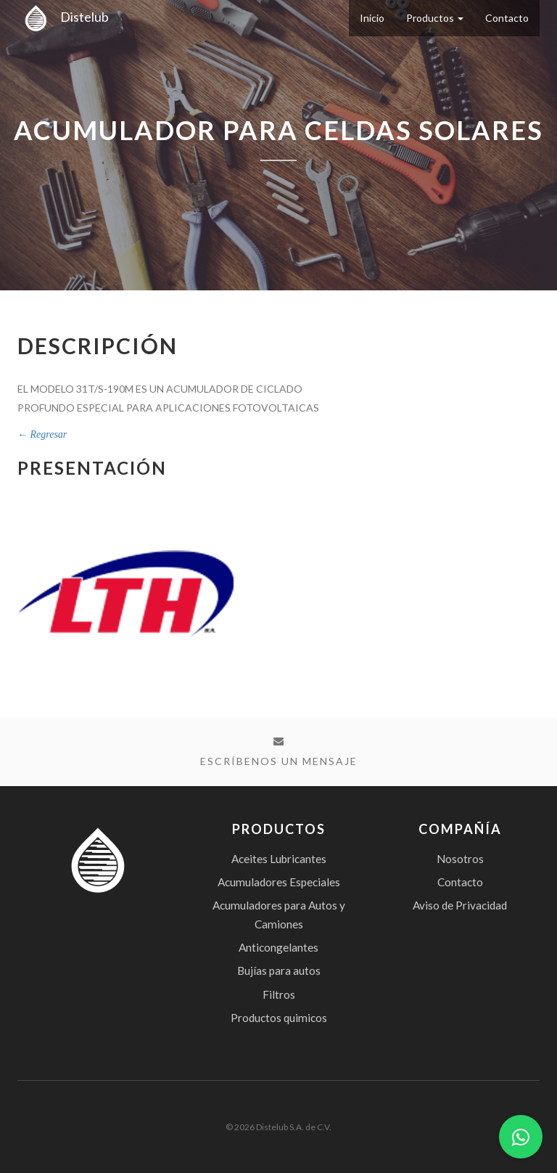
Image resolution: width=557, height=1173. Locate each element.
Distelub (63, 17)
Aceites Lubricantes (278, 858)
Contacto (507, 18)
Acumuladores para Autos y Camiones (279, 915)
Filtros (279, 994)
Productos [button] (434, 18)
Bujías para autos (279, 970)
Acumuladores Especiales (279, 881)
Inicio (372, 18)
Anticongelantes (278, 947)
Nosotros (460, 858)
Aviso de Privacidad (460, 905)
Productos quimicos (279, 1017)
